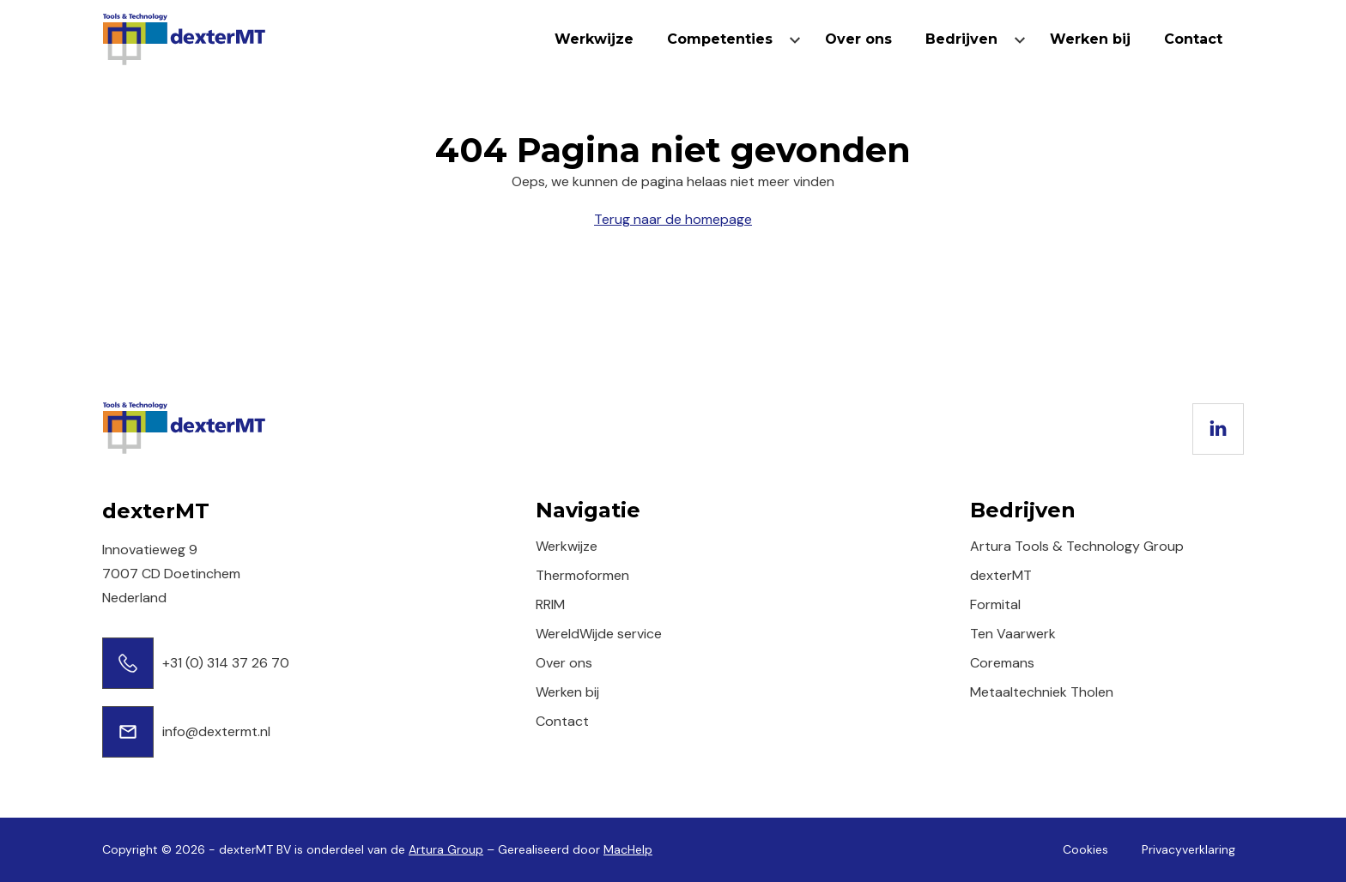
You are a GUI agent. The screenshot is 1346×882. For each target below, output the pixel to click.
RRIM (550, 604)
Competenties (720, 39)
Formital (995, 604)
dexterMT (1001, 575)
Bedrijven (961, 39)
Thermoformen (582, 575)
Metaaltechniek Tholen (1041, 692)
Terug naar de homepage (673, 219)
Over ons (858, 39)
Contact (1193, 39)
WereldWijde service (599, 634)
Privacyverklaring (1188, 849)
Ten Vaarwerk (1013, 634)
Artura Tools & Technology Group (1077, 546)
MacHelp (627, 849)
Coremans (1002, 663)
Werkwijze (594, 39)
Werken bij (1090, 39)
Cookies (1085, 849)
